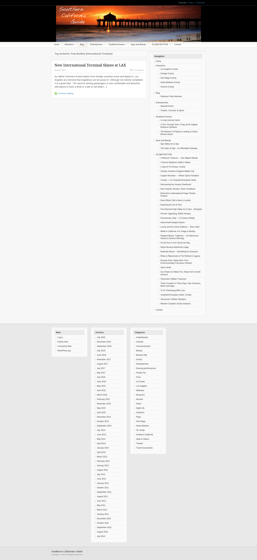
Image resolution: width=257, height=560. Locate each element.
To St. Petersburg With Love (172, 290)
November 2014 (104, 417)
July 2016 (101, 377)
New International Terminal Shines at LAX (90, 65)
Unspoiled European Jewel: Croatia (175, 295)
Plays (138, 417)
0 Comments (138, 70)
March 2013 (102, 457)
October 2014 (103, 421)
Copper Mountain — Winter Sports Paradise (179, 175)
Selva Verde (165, 267)
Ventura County (167, 87)
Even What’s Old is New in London (175, 200)
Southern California (144, 434)
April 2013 (101, 452)
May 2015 (101, 408)
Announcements (143, 346)
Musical (139, 399)
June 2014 (101, 434)
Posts (190, 3)
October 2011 (103, 488)
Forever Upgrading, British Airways (175, 213)
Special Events (166, 106)
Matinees (140, 390)
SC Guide (140, 430)
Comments (200, 3)
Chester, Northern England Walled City (177, 171)
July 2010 (101, 536)
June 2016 (101, 381)
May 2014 (101, 439)
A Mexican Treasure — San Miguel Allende (179, 158)
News (138, 404)
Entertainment (96, 45)
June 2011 (101, 501)
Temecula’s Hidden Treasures (173, 279)
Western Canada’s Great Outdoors (175, 304)
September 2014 (104, 426)
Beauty (139, 350)
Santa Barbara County (170, 82)
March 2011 (102, 510)
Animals (139, 342)
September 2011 (104, 492)
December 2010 (104, 518)
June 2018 (101, 355)
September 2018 (104, 346)
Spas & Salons (142, 439)
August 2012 (102, 470)
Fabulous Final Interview (171, 96)
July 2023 (101, 337)
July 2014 (101, 430)
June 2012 (101, 479)
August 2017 (102, 364)
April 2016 (101, 390)
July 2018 (101, 350)
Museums (140, 395)
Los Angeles (141, 386)
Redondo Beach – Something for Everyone (179, 251)
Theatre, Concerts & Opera (172, 110)
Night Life (140, 408)
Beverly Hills (141, 355)
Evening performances (146, 368)
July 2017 (101, 368)
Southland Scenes (116, 45)
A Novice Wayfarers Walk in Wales (175, 162)
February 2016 (103, 399)
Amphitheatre (142, 337)
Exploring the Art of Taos (171, 205)
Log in (60, 337)
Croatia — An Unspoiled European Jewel (178, 180)
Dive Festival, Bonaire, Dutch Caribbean (177, 189)
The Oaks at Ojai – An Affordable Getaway (178, 148)
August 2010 (102, 532)
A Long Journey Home (170, 120)
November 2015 (104, 404)
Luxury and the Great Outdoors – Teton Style (179, 227)
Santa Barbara (142, 426)
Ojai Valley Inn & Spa (169, 144)
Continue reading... (66, 93)
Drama (139, 359)
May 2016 (101, 386)
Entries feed (63, 342)
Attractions (69, 45)
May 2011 (101, 505)
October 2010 (103, 523)
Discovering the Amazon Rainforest (175, 184)
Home (56, 44)
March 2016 (102, 395)
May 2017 (101, 373)
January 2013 (103, 465)
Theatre (139, 443)
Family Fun (141, 373)
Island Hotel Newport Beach (172, 222)
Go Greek (140, 381)
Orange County (167, 73)
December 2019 (104, 342)
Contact (177, 44)
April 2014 (101, 443)
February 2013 (103, 461)
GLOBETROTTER (160, 45)
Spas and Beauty (138, 45)
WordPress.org (64, 350)
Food (138, 377)
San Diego (140, 421)
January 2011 (103, 514)
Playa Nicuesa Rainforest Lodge (174, 247)
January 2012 (103, 483)
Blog (82, 45)
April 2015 (101, 412)
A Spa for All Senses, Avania (172, 167)
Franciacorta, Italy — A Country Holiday (177, 218)
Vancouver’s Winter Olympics (173, 299)
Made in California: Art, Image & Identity (177, 231)
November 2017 (104, 359)
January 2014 (103, 448)
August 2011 (102, 496)
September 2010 (104, 527)
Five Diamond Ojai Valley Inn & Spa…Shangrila (181, 209)
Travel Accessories (144, 448)
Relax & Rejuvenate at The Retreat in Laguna (180, 256)
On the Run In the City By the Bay (175, 243)
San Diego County (168, 78)
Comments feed (64, 346)
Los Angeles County (169, 69)
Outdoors (140, 412)
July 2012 (101, 474)
